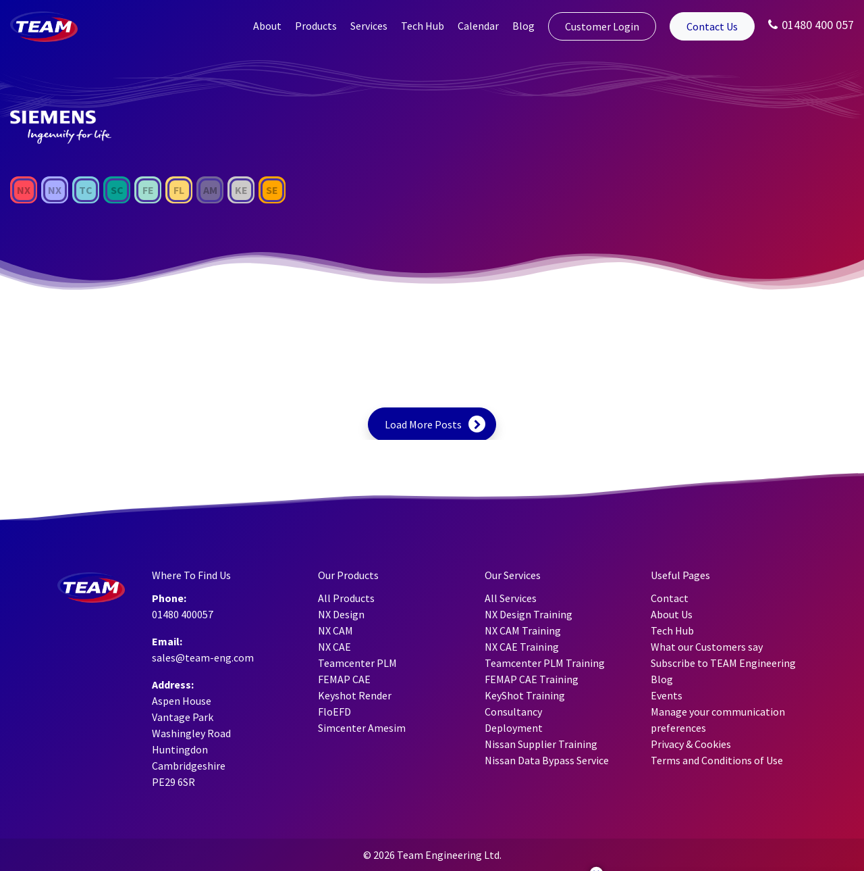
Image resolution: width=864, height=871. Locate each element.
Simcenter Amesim (362, 728)
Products (316, 25)
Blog (523, 25)
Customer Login (602, 26)
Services (368, 25)
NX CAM (335, 630)
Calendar (478, 25)
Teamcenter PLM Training (545, 663)
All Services (511, 598)
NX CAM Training (523, 630)
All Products (346, 598)
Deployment (514, 728)
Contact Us (712, 26)
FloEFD (334, 711)
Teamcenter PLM (357, 663)
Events (666, 695)
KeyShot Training (525, 695)
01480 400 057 (811, 24)
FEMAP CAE (344, 679)
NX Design (341, 614)
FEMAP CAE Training (531, 679)
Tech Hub (422, 25)
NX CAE (334, 646)
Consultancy (513, 711)
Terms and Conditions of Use (717, 760)
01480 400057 (182, 614)
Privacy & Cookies (691, 744)
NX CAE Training (522, 646)
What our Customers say (707, 646)
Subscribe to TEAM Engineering (723, 663)
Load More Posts (423, 424)
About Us (672, 614)
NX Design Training (528, 614)
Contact (669, 598)
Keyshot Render (355, 695)
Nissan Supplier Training (541, 744)
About (267, 25)
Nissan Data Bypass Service (547, 760)
